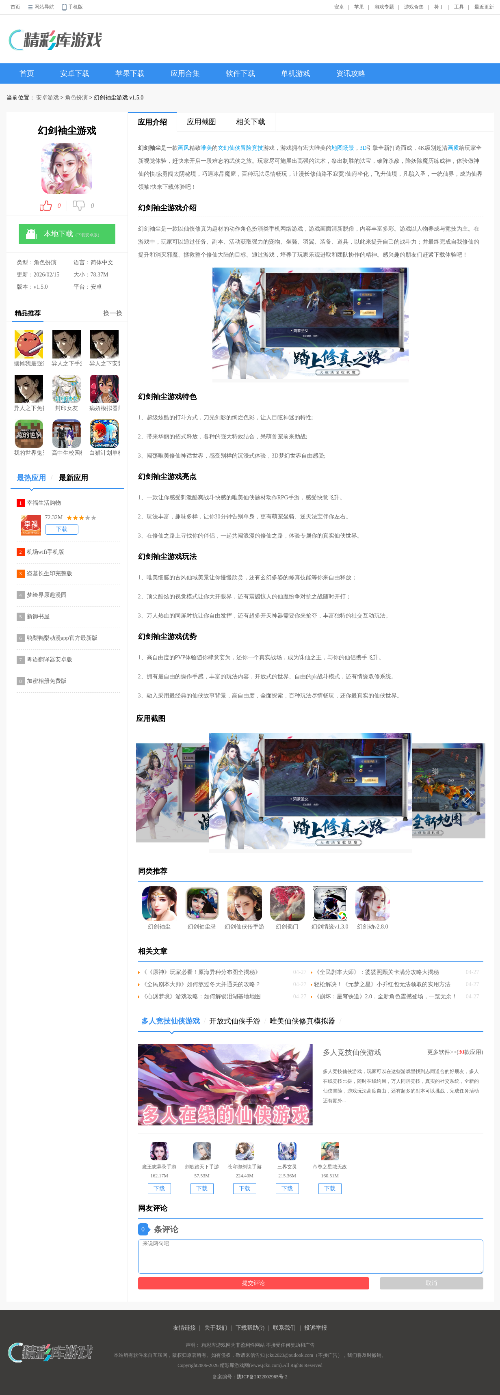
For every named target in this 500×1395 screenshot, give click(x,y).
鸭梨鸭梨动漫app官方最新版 (62, 638)
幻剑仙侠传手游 (244, 908)
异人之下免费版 (29, 393)
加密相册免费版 (47, 681)
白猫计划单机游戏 (104, 437)
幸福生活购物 (44, 503)
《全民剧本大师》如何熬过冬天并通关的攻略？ (201, 984)
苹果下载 (130, 73)
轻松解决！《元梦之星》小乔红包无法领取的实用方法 (382, 984)
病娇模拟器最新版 (104, 393)
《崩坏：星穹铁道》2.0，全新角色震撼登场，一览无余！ (386, 996)
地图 (337, 148)
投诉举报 (315, 1328)
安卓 (339, 7)
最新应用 (73, 478)
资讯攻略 (351, 73)
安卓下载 (74, 73)
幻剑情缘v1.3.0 (330, 908)
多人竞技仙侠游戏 (173, 1024)
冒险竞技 (251, 148)
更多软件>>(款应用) (455, 1052)
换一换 (113, 313)
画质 (453, 148)
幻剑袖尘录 (202, 908)
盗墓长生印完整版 (49, 573)
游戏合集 (414, 7)
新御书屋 (38, 616)
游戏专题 (384, 7)
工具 (459, 7)
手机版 (75, 7)
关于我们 (215, 1328)
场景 (348, 148)
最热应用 (35, 481)
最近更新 (484, 7)
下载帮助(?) (250, 1328)
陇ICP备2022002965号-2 (262, 1377)
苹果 (359, 7)
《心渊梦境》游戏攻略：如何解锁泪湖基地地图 (201, 996)
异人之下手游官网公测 (67, 348)
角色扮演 (76, 98)
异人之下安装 (104, 348)
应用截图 (201, 122)
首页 (15, 7)
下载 (61, 529)
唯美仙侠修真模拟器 (306, 1021)
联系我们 (284, 1328)
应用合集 (185, 73)
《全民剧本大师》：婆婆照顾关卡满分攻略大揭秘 (376, 972)
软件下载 (240, 73)
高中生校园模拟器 (67, 437)
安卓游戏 (47, 98)
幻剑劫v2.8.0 (372, 908)
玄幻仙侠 (229, 148)
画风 (183, 148)
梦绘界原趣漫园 (47, 595)
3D (363, 148)
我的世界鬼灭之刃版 (29, 437)
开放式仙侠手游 (237, 1021)
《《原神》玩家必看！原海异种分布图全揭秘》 (201, 972)
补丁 (439, 7)
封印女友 (66, 393)
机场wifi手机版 (46, 552)
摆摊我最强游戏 (29, 348)
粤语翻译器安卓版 (49, 659)
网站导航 (44, 7)
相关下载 (250, 122)
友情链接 (184, 1328)
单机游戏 (295, 73)
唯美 (206, 148)
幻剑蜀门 (287, 908)
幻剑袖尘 (159, 908)
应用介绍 (152, 122)
